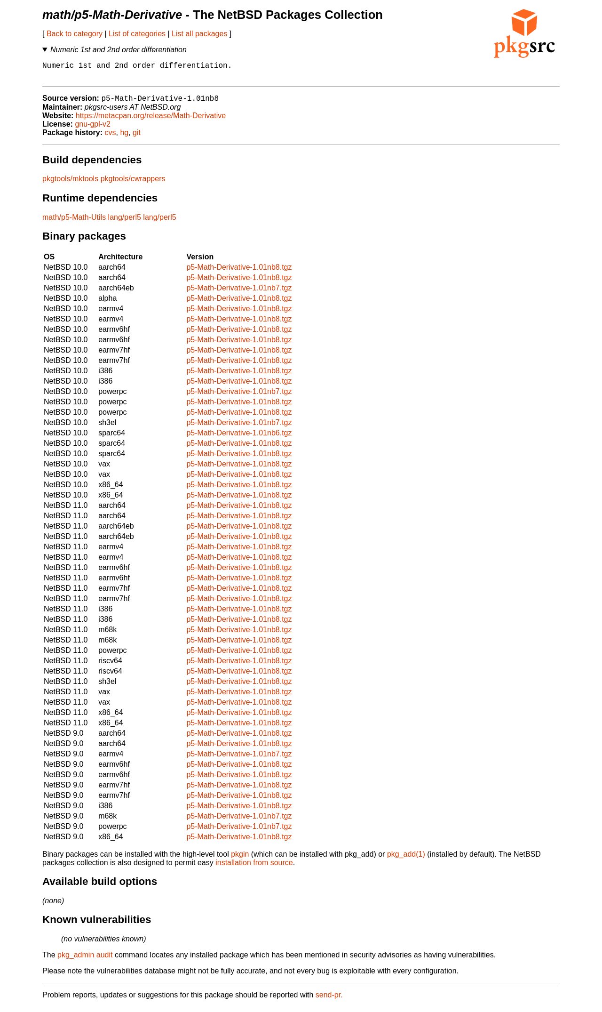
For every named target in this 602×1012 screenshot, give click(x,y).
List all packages (199, 34)
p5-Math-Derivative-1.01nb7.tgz (239, 293)
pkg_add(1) (406, 859)
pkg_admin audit (84, 960)
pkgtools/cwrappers (133, 184)
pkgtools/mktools (70, 184)
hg (124, 138)
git (137, 138)
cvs (110, 138)
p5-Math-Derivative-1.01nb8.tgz (239, 272)
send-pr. (329, 1000)
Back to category (75, 34)
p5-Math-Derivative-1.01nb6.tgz (239, 438)
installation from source (254, 868)
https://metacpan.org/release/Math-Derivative (151, 121)
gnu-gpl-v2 (93, 129)
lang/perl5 (124, 222)
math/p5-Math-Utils (74, 222)
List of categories (137, 34)
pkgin (240, 859)
